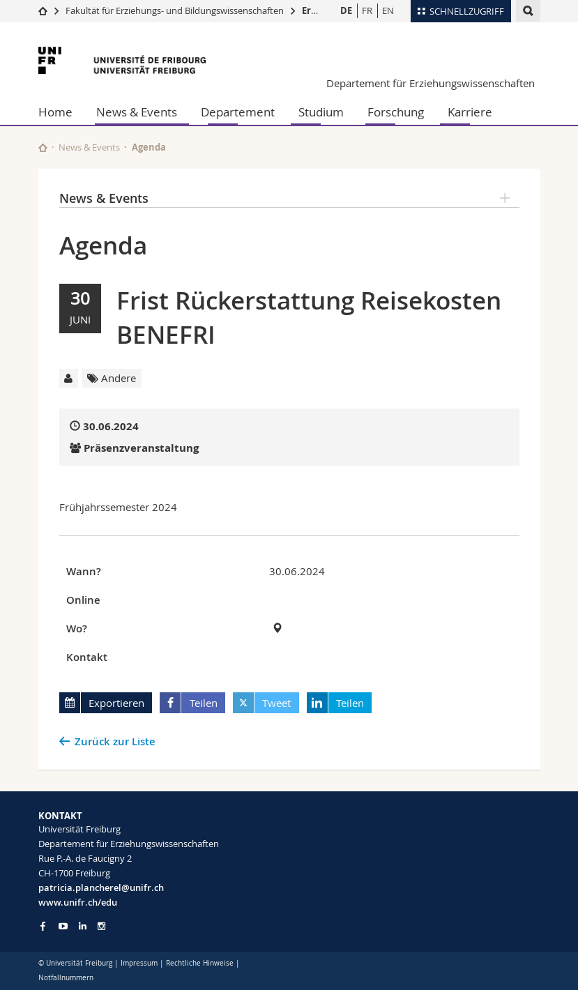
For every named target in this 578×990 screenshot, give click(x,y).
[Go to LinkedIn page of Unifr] (82, 926)
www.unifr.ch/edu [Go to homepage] (77, 902)
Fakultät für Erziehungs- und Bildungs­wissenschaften (175, 10)
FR (367, 10)
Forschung (395, 112)
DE (346, 10)
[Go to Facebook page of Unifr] (42, 926)
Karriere (470, 112)
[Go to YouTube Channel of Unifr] (63, 926)
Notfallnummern (65, 977)
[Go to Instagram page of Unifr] (101, 926)
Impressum (139, 963)
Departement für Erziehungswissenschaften (430, 83)
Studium (321, 112)
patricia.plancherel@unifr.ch (101, 887)
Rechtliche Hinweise (200, 963)
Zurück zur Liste (115, 741)
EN (388, 10)
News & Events (136, 112)
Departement (238, 112)
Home (55, 112)
